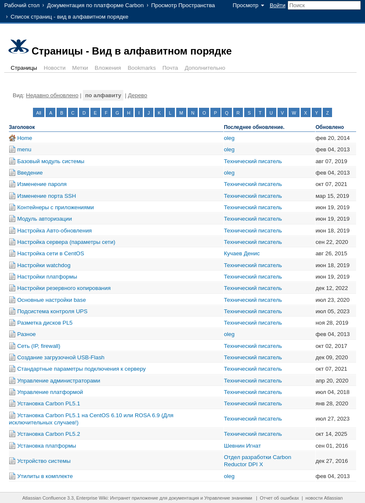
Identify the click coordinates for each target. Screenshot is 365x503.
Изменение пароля (42, 184)
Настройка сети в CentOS (50, 253)
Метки (80, 68)
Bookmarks (142, 68)
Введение (30, 172)
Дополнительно (205, 68)
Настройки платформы (47, 276)
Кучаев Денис (242, 253)
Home (25, 138)
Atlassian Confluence (44, 497)
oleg (229, 138)
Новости (55, 68)
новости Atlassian (324, 497)
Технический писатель (253, 161)
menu (24, 149)
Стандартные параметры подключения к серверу (81, 369)
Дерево (137, 95)
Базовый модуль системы (50, 161)
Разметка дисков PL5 (45, 323)
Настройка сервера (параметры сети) (66, 242)
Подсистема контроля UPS (52, 311)
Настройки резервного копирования (64, 288)
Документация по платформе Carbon (95, 5)
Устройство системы (44, 461)
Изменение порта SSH (46, 196)
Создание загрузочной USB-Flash (61, 357)
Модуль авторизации (44, 219)
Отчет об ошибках (279, 497)
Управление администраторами (59, 380)
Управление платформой (50, 392)
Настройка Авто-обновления (54, 230)
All (38, 112)
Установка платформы (46, 446)
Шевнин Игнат (242, 446)
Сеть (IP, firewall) (38, 346)
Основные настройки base (51, 300)
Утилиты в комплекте (45, 476)
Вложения (108, 68)
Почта (170, 68)
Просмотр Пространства (183, 5)
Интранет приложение (134, 497)
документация (184, 497)
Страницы (24, 68)
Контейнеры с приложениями (55, 207)
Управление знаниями (228, 497)
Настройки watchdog (44, 265)
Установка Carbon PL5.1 (48, 403)
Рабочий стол (22, 5)
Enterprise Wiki (92, 497)
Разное (26, 334)
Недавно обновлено (52, 95)
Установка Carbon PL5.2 (48, 434)
